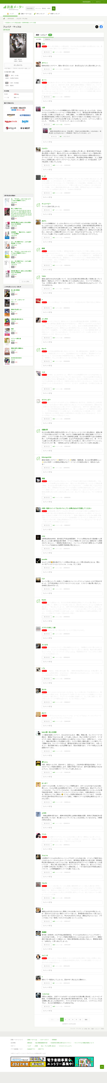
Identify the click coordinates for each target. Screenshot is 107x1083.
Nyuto (44, 600)
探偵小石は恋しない (16, 309)
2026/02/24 (67, 548)
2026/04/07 (67, 193)
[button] (53, 8)
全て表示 (38, 39)
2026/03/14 (67, 288)
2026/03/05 (67, 418)
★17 (54, 389)
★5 (61, 136)
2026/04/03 (67, 210)
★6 (54, 288)
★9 (54, 69)
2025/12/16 (67, 983)
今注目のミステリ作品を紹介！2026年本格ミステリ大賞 (20, 22)
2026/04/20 (67, 69)
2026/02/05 (67, 721)
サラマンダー (46, 400)
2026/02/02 (67, 751)
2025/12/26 (67, 944)
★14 (54, 337)
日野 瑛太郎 (10, 18)
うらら (44, 834)
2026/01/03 (67, 872)
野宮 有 (13, 292)
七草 (43, 107)
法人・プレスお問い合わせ (48, 1046)
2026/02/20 (67, 657)
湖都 (43, 478)
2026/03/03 (67, 446)
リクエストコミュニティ (65, 1046)
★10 (54, 702)
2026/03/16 (67, 265)
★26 (54, 921)
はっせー (45, 783)
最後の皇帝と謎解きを (17, 348)
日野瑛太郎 (14, 274)
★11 (54, 237)
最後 (86, 1019)
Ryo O (44, 348)
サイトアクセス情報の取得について (84, 1042)
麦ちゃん (45, 762)
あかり (44, 713)
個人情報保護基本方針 (41, 1042)
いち (43, 668)
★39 (54, 165)
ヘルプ (29, 1046)
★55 (54, 802)
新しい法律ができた (16, 208)
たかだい (45, 148)
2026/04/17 (67, 96)
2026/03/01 (67, 467)
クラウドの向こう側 (48, 627)
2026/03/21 (67, 237)
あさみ (44, 689)
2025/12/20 (67, 966)
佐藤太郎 (45, 429)
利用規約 (54, 1039)
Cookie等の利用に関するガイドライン (61, 1042)
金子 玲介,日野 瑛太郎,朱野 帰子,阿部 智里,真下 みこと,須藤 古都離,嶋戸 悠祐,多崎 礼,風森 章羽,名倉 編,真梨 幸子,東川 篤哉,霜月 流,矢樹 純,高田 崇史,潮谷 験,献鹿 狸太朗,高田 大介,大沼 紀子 (21, 213)
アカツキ (45, 855)
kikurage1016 (46, 457)
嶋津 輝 (13, 340)
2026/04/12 (67, 124)
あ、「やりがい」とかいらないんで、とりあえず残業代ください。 (21, 199)
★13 (54, 97)
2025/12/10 (67, 1006)
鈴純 (43, 248)
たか (43, 578)
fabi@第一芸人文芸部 (49, 732)
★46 (54, 772)
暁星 (12, 329)
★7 (54, 210)
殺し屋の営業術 (15, 290)
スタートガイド (44, 1039)
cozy (43, 536)
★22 (54, 497)
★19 (54, 751)
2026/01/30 (67, 772)
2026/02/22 (67, 589)
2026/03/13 (67, 337)
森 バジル (13, 311)
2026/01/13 (67, 823)
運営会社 (29, 1042)
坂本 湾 (13, 359)
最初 (52, 1019)
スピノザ (45, 955)
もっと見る (25, 281)
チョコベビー (46, 204)
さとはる (45, 644)
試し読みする (18, 65)
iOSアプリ (41, 1049)
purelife (44, 559)
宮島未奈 (13, 321)
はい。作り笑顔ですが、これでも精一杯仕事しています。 (21, 242)
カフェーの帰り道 (16, 338)
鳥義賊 (44, 932)
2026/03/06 (67, 389)
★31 (54, 872)
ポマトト (45, 63)
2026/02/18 (67, 678)
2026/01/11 (67, 844)
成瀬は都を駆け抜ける (17, 319)
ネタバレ (47, 39)
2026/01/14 (67, 802)
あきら (44, 221)
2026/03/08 (67, 361)
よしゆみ (45, 319)
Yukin (44, 276)
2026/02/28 (67, 497)
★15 (54, 193)
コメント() (58, 52)
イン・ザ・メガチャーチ (17, 300)
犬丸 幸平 (13, 350)
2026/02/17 (67, 702)
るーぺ (44, 80)
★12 (54, 419)
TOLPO (44, 883)
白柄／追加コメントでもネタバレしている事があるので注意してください (67, 508)
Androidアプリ (31, 1049)
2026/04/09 (67, 165)
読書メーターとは (32, 1039)
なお (43, 44)
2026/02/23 (67, 567)
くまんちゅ (45, 994)
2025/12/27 (67, 921)
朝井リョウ (14, 301)
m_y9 (44, 176)
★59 (54, 124)
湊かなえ (13, 330)
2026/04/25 (67, 52)
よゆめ (44, 813)
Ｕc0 (43, 372)
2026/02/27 (67, 525)
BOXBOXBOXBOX (16, 358)
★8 (54, 52)
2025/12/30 (67, 898)
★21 (54, 265)
